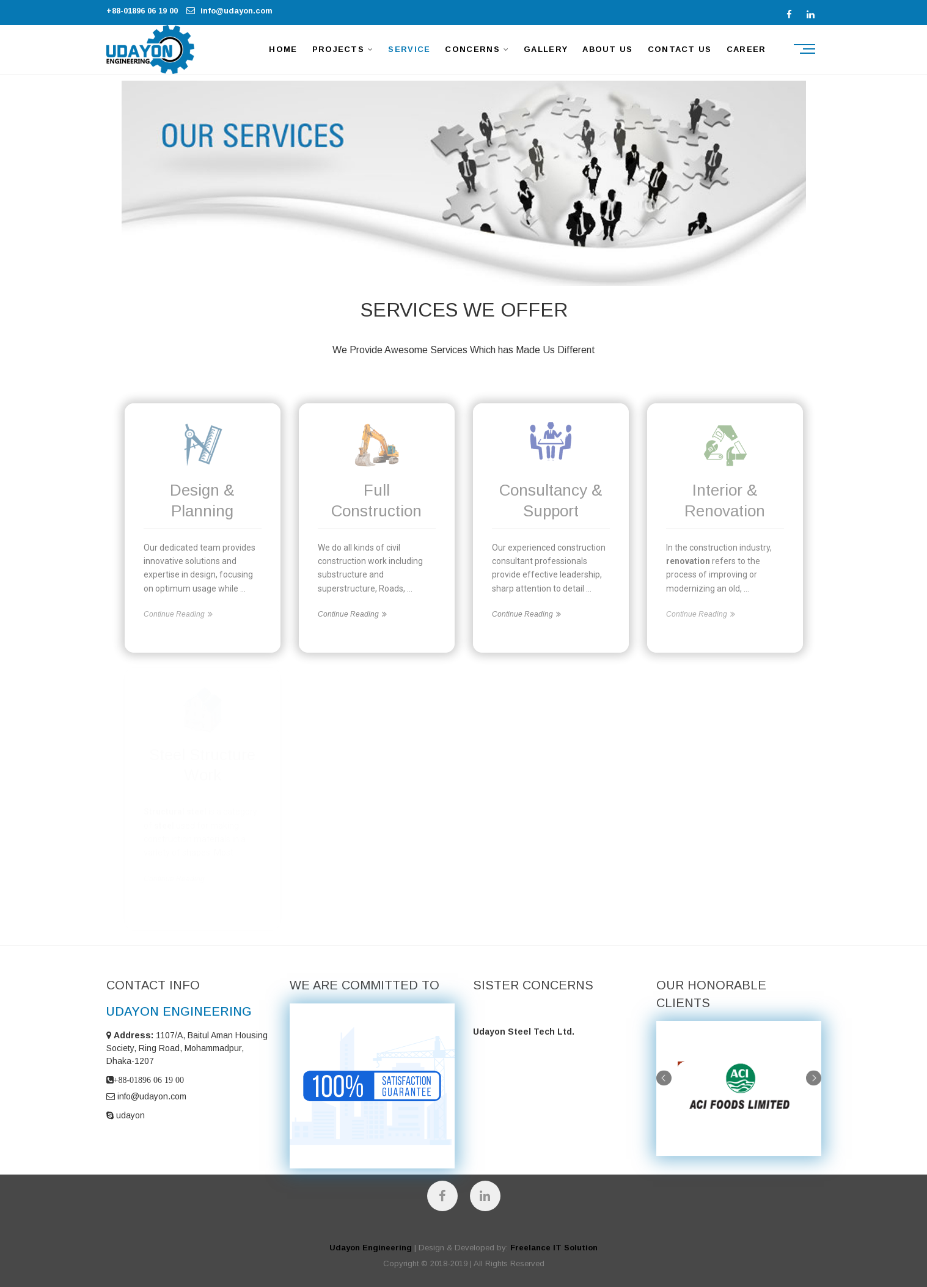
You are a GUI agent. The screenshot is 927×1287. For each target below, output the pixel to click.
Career (746, 49)
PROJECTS (338, 49)
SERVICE (409, 49)
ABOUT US (607, 49)
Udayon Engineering (370, 1247)
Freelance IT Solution (554, 1247)
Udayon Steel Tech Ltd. (523, 1031)
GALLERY (546, 49)
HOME (283, 49)
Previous (664, 1077)
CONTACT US (680, 49)
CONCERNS (472, 49)
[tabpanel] (739, 1088)
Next (813, 1077)
